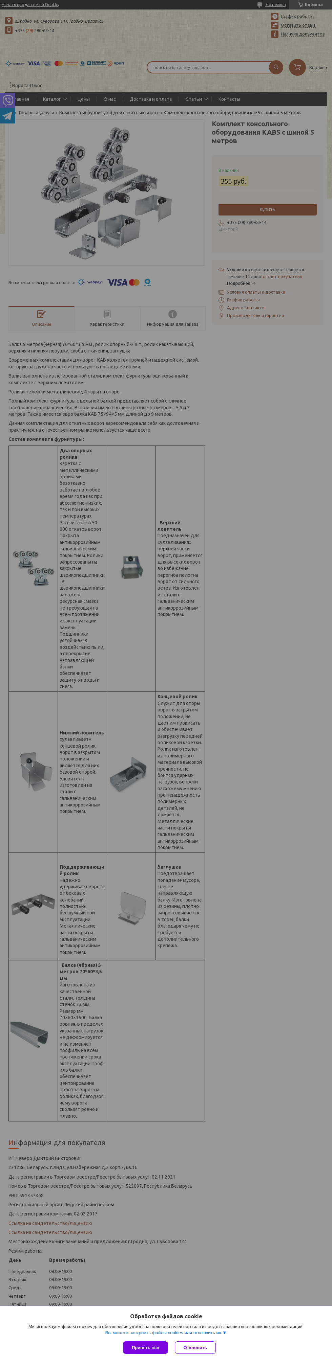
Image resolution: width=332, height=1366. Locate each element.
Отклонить (195, 1347)
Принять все (145, 1347)
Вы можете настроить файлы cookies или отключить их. (163, 1332)
